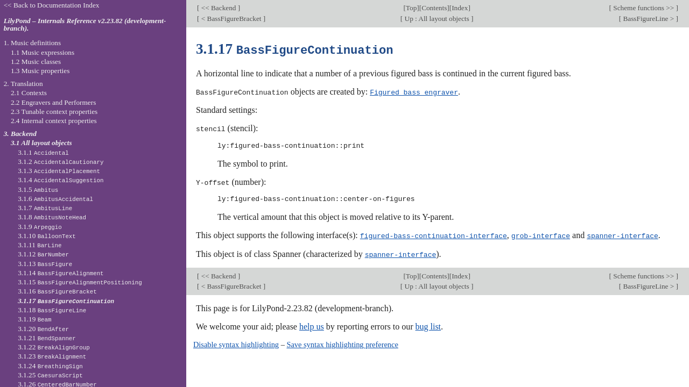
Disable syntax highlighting (236, 342)
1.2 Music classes (36, 62)
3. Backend (20, 134)
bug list (428, 324)
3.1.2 (60, 161)
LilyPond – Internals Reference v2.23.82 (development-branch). (85, 25)
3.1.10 (47, 236)
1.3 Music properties (40, 71)
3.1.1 (43, 152)
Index (460, 8)
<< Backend (218, 8)
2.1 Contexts (29, 93)
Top (411, 8)
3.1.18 (52, 310)
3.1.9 (40, 227)
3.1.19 (34, 319)
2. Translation (23, 84)
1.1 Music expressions (42, 52)
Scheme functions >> (643, 8)
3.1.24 (50, 366)
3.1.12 (43, 254)
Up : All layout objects (437, 19)
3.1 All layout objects (41, 143)
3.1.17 (66, 301)
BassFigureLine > (648, 19)
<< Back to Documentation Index (52, 5)
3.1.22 (54, 347)
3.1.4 (60, 180)
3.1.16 (57, 291)
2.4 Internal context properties (54, 121)
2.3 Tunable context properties (54, 112)
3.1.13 (45, 264)
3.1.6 (55, 199)
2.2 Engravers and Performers (53, 102)
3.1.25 (50, 375)
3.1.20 (43, 329)
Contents (434, 8)
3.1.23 (52, 356)
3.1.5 (38, 189)
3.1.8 (52, 217)
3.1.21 (47, 338)
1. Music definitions (32, 43)
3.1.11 (39, 245)
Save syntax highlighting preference (342, 342)
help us (311, 324)
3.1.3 (59, 171)
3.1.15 (80, 282)
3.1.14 (60, 273)
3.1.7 (45, 208)
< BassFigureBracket (231, 19)
